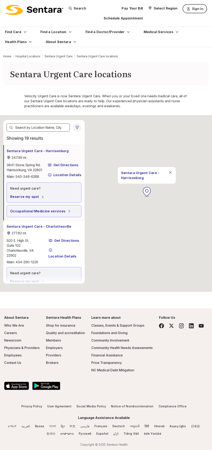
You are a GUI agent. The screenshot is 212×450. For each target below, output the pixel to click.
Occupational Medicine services (40, 211)
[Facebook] (161, 325)
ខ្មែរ (63, 426)
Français (100, 426)
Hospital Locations (28, 56)
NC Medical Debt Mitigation (112, 370)
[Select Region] (163, 8)
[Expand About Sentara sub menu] (75, 42)
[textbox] (38, 127)
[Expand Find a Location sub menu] (70, 32)
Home (7, 56)
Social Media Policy (91, 406)
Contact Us (12, 363)
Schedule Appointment (123, 18)
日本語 (195, 426)
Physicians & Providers (22, 348)
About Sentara (58, 42)
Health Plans (16, 42)
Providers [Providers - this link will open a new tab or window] (53, 355)
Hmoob (159, 426)
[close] (170, 172)
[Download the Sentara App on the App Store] (16, 386)
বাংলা (52, 426)
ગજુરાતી (135, 426)
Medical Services (158, 32)
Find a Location (53, 32)
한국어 (51, 433)
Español (102, 433)
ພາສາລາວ (67, 433)
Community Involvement (110, 340)
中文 (73, 426)
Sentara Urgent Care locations (97, 56)
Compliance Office (173, 406)
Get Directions (63, 164)
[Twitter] (171, 325)
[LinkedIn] (191, 325)
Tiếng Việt (131, 433)
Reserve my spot (27, 197)
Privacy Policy (31, 406)
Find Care (13, 32)
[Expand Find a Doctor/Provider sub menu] (128, 32)
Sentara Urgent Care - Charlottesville (39, 226)
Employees (13, 355)
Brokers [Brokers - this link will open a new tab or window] (52, 363)
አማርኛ (12, 426)
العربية (26, 426)
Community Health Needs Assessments (122, 348)
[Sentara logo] (34, 10)
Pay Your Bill (132, 8)
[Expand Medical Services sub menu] (177, 32)
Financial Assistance (107, 355)
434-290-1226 (27, 262)
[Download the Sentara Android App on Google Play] (46, 386)
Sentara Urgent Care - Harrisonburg (38, 151)
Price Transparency (106, 363)
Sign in (194, 9)
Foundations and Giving (109, 333)
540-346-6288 (27, 176)
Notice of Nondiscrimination (132, 406)
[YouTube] (201, 326)
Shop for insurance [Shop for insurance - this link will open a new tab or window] (60, 325)
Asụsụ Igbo (178, 426)
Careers (10, 333)
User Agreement (59, 406)
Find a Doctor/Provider (105, 32)
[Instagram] (181, 325)
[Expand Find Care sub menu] (25, 32)
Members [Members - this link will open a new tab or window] (53, 340)
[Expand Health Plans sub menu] (30, 42)
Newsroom (12, 340)
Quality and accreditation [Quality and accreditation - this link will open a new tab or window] (65, 333)
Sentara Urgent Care (59, 56)
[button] (147, 192)
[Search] (11, 127)
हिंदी (147, 426)
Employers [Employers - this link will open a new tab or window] (54, 348)
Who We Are (14, 325)
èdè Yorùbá (152, 433)
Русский (85, 433)
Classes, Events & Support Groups (117, 325)
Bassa (39, 426)
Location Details (64, 174)
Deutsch (118, 426)
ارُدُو (116, 433)
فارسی (84, 426)
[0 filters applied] (77, 127)
